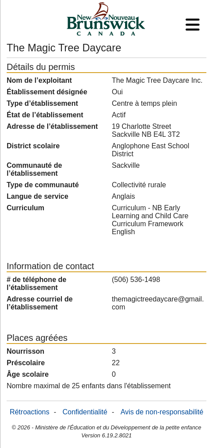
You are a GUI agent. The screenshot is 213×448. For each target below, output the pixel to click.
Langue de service (37, 196)
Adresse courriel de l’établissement (39, 303)
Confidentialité (85, 412)
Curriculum (25, 208)
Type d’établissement (42, 103)
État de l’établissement (45, 115)
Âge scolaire (28, 374)
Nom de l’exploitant (39, 80)
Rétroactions (29, 412)
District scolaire (33, 146)
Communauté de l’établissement (34, 169)
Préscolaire (26, 363)
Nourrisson (25, 351)
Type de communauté (43, 185)
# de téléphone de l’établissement (36, 283)
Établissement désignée (47, 92)
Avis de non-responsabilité (162, 412)
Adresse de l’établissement (52, 126)
